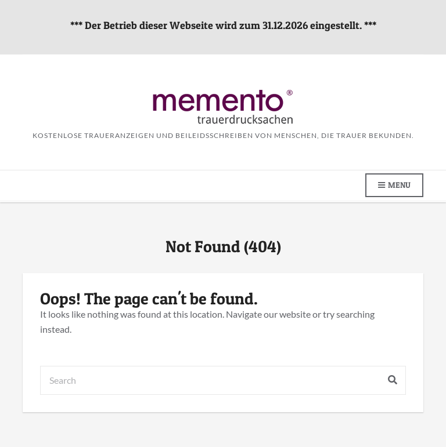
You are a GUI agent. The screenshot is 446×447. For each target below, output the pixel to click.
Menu (394, 185)
